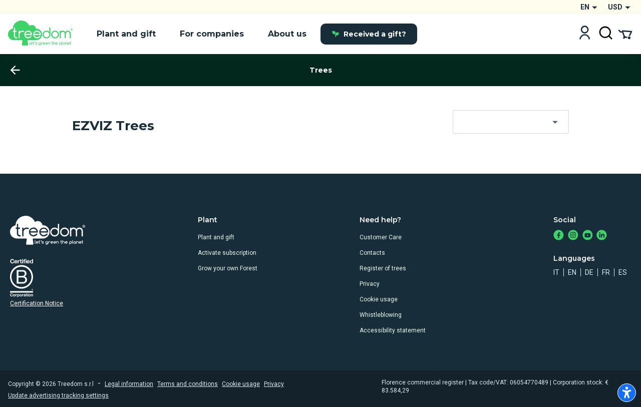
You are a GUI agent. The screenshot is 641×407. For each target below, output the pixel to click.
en (572, 272)
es (622, 272)
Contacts (372, 252)
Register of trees (383, 268)
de (589, 272)
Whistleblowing (381, 314)
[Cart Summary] (625, 33)
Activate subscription (227, 252)
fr (606, 272)
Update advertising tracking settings (58, 395)
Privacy (370, 283)
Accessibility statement (393, 330)
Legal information (129, 383)
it (556, 272)
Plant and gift (216, 237)
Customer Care (381, 237)
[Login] (584, 34)
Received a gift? (369, 34)
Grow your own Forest (227, 268)
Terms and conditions (187, 383)
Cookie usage (379, 299)
